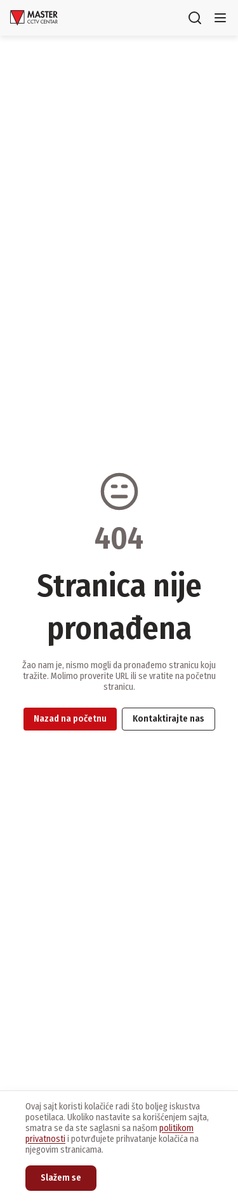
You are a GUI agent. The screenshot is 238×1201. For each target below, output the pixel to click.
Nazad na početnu (70, 718)
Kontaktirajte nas (168, 718)
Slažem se (61, 1177)
